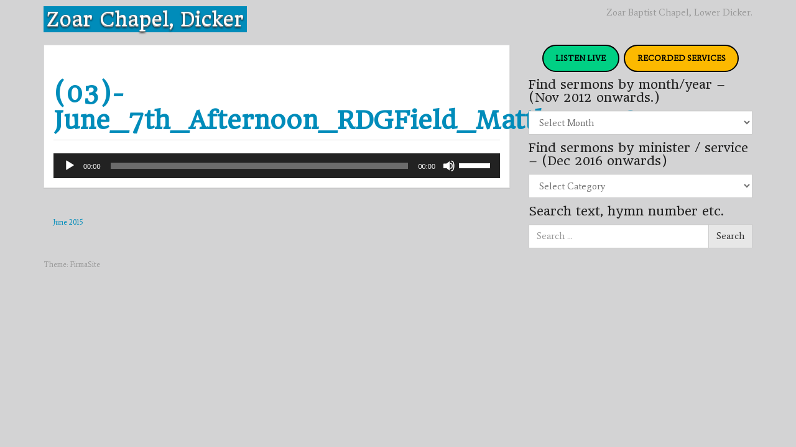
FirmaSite (85, 264)
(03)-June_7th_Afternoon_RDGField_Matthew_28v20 (369, 106)
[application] (276, 165)
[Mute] (449, 166)
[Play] (69, 166)
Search (730, 236)
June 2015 (68, 222)
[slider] (260, 166)
